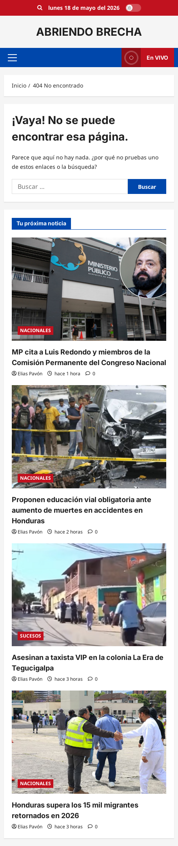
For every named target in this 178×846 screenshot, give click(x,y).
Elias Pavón (30, 373)
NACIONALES (35, 330)
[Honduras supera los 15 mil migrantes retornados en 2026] (89, 742)
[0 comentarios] (90, 373)
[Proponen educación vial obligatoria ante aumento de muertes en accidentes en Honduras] (89, 436)
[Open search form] (39, 8)
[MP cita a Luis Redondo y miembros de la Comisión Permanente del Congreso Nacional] (89, 289)
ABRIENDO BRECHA (89, 31)
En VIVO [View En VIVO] (145, 57)
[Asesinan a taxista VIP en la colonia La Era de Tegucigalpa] (89, 595)
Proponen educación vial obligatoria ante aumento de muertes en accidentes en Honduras (81, 510)
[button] (12, 57)
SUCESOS (30, 635)
